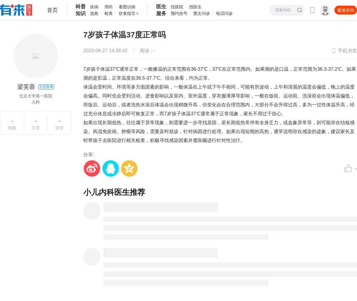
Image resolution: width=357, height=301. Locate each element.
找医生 (195, 6)
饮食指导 (127, 13)
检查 (108, 13)
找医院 (177, 6)
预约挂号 (179, 13)
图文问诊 (201, 13)
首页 (52, 10)
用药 (108, 6)
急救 (94, 13)
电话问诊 (224, 13)
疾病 (94, 6)
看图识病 (127, 6)
